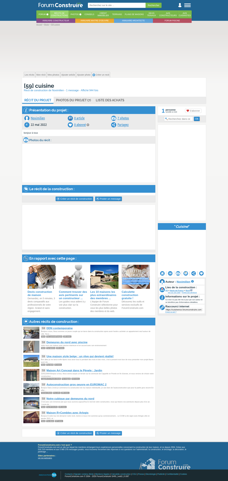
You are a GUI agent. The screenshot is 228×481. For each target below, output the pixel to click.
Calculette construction (120, 474)
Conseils (89, 14)
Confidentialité (172, 474)
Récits (59, 14)
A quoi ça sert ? (170, 312)
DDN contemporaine (59, 328)
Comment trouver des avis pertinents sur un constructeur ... (73, 295)
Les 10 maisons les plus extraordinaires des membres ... (103, 295)
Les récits (29, 74)
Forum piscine (172, 21)
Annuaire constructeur (55, 21)
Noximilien (38, 118)
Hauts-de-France (177, 290)
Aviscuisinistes (185, 14)
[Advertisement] (114, 48)
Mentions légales (102, 474)
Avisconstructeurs (168, 14)
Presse (141, 474)
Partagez (123, 124)
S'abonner (193, 110)
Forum (42, 14)
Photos (75, 14)
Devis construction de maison (40, 293)
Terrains (117, 14)
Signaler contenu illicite (84, 474)
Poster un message (108, 198)
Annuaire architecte (133, 21)
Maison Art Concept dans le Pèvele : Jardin (74, 370)
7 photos (123, 118)
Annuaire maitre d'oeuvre (95, 21)
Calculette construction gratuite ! (130, 295)
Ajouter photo (83, 74)
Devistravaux (151, 14)
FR (166, 290)
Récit (37, 100)
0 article (79, 118)
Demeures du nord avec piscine (66, 342)
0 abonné (80, 124)
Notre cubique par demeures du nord (70, 398)
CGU (134, 474)
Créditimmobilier (103, 14)
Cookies (183, 474)
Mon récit (41, 74)
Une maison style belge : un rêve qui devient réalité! (80, 356)
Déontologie (151, 474)
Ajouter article (68, 74)
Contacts (68, 474)
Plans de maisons (134, 14)
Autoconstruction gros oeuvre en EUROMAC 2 (76, 384)
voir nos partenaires (45, 458)
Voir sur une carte (174, 292)
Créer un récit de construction (74, 198)
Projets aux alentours (189, 292)
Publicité (161, 474)
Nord (188, 290)
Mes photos (53, 74)
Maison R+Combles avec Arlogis (67, 412)
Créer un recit (101, 74)
